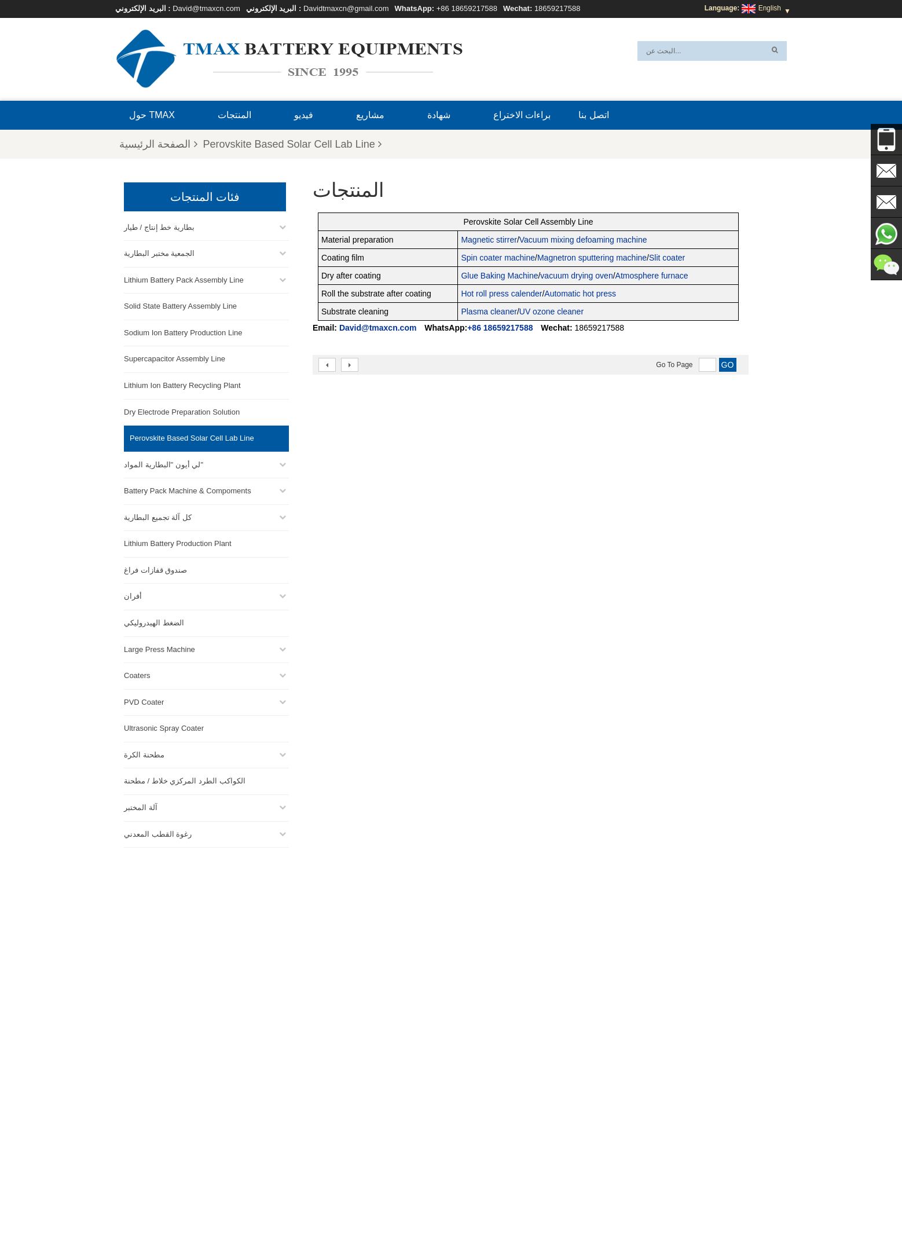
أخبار (407, 1223)
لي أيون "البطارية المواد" (163, 463)
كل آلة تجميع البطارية (158, 516)
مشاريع (370, 115)
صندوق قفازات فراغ (155, 569)
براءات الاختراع (522, 115)
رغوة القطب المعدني (158, 833)
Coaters (137, 674)
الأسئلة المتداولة (622, 1223)
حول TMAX (152, 115)
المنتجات (234, 115)
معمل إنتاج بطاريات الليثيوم (478, 1182)
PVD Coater (144, 701)
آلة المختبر (140, 806)
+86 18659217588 (467, 8)
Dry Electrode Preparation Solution (182, 410)
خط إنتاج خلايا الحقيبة (469, 1112)
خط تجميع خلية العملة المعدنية (481, 1140)
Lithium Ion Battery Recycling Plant (182, 384)
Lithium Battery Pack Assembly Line (184, 278)
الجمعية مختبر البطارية (159, 252)
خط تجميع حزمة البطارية (473, 1126)
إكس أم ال (312, 1223)
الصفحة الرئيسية (158, 144)
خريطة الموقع (364, 1223)
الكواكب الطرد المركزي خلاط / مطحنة (184, 779)
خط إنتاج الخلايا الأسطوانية (476, 1154)
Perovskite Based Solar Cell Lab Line (292, 144)
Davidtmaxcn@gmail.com (346, 8)
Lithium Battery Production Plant (178, 542)
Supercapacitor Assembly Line (174, 357)
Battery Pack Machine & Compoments (187, 489)
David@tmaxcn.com (206, 8)
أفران (133, 595)
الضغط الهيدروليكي (154, 621)
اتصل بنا (593, 115)
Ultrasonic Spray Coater (164, 727)
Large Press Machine (159, 648)
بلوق (539, 1223)
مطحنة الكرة (144, 753)
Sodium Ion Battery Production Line (183, 331)
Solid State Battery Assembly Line (180, 305)
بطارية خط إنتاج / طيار (159, 226)
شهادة (438, 115)
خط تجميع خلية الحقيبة (470, 1168)
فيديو (303, 115)
